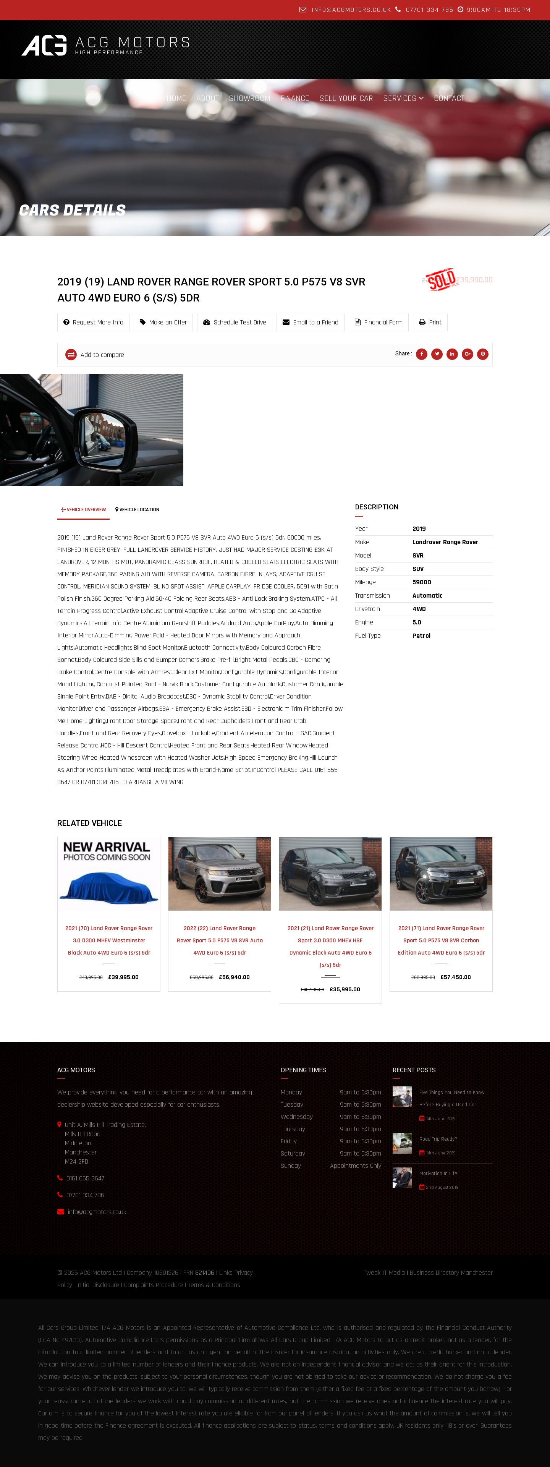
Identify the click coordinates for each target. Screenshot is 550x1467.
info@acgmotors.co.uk (351, 9)
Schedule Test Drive (234, 322)
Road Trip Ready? (438, 1139)
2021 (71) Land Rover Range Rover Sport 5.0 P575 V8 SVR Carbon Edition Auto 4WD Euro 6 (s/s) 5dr (441, 940)
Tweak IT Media (384, 1272)
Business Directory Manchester (451, 1272)
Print (430, 322)
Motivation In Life (438, 1173)
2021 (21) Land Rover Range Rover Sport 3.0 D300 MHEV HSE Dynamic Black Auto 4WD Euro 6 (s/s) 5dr (331, 946)
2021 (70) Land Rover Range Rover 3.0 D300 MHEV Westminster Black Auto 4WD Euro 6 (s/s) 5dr (108, 940)
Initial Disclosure (97, 1285)
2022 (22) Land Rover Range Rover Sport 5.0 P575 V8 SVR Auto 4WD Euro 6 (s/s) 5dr (220, 940)
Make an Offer (163, 322)
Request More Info (93, 322)
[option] (91, 430)
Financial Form (379, 322)
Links (226, 1272)
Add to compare (94, 354)
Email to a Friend (310, 322)
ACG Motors (95, 1272)
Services (400, 98)
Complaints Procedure (153, 1285)
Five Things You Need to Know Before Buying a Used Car (452, 1098)
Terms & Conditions (214, 1285)
